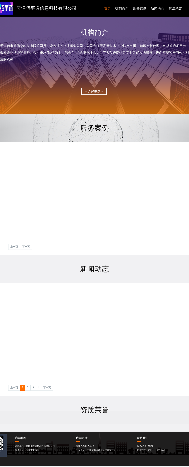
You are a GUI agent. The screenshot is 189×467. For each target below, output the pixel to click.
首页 (107, 8)
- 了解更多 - (94, 91)
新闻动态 (157, 8)
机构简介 (121, 8)
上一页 (14, 246)
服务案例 (139, 8)
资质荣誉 (175, 8)
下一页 (26, 246)
